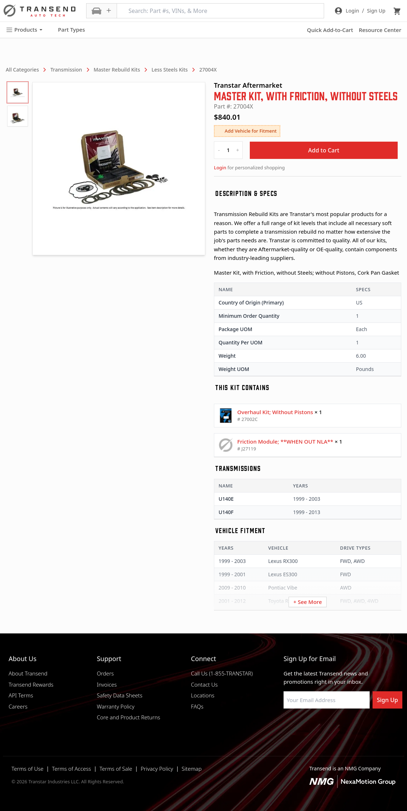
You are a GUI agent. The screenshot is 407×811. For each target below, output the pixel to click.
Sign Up (387, 700)
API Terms (21, 695)
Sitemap (192, 768)
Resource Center (380, 29)
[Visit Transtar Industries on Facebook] (286, 725)
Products (24, 29)
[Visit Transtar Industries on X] (340, 725)
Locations (202, 695)
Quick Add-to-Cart (330, 29)
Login (220, 167)
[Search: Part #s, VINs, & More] (220, 10)
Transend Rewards (31, 684)
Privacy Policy (157, 768)
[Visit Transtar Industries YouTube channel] (358, 725)
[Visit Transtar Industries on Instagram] (322, 725)
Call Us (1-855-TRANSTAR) (222, 673)
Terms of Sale (115, 768)
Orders (105, 673)
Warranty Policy (116, 706)
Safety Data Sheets (119, 695)
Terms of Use (27, 768)
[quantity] (228, 150)
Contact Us (204, 684)
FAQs (197, 706)
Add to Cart (324, 150)
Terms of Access (71, 768)
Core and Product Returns (128, 717)
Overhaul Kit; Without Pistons (275, 412)
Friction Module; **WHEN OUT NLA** (285, 441)
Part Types (67, 30)
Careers (18, 706)
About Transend (28, 673)
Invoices (107, 684)
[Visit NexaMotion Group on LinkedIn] (304, 725)
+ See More (307, 601)
